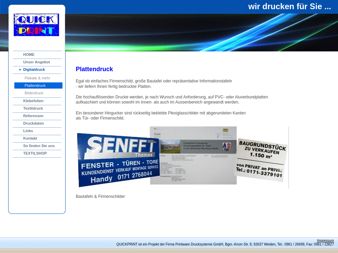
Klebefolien (33, 101)
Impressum (325, 240)
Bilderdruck (34, 93)
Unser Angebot (36, 62)
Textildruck (33, 108)
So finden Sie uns (39, 146)
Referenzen (33, 116)
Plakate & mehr (37, 78)
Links (28, 131)
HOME (28, 54)
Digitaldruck (34, 69)
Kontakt (30, 138)
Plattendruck (35, 85)
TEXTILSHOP (35, 153)
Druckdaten (33, 123)
